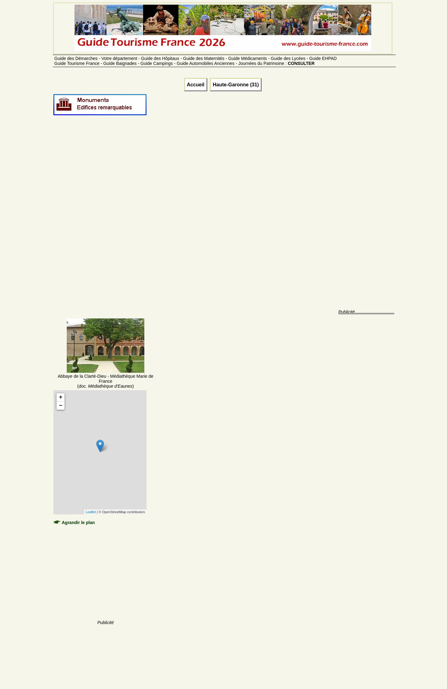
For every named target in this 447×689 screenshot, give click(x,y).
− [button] (60, 405)
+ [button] (60, 397)
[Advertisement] (105, 224)
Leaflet (91, 512)
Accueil (196, 84)
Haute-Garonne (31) (236, 84)
